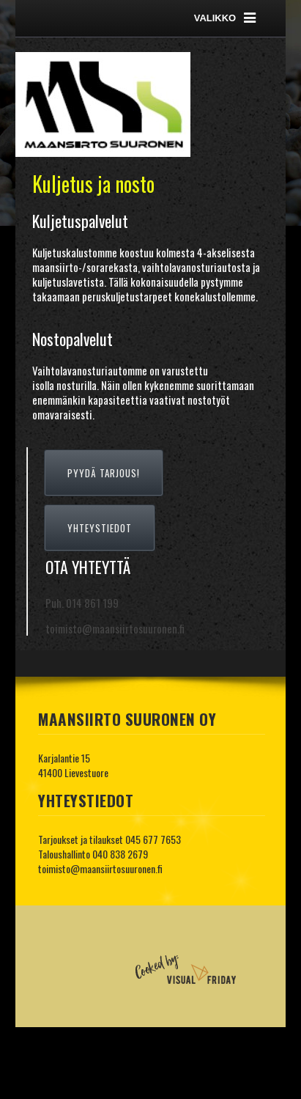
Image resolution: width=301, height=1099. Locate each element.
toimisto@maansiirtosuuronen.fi (100, 868)
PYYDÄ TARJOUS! (103, 473)
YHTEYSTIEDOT (99, 528)
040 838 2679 (120, 853)
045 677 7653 (153, 839)
